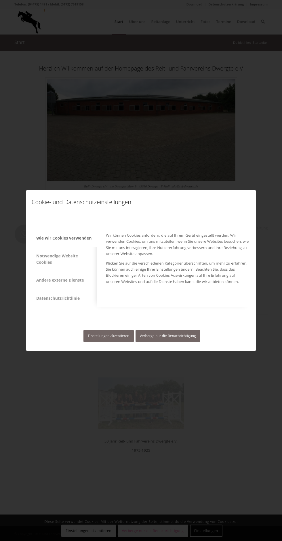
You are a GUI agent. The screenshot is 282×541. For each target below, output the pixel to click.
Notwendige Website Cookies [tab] (57, 259)
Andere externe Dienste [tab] (60, 280)
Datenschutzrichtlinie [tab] (58, 298)
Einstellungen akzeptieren (108, 335)
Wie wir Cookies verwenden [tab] (64, 238)
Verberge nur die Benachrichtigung (168, 335)
